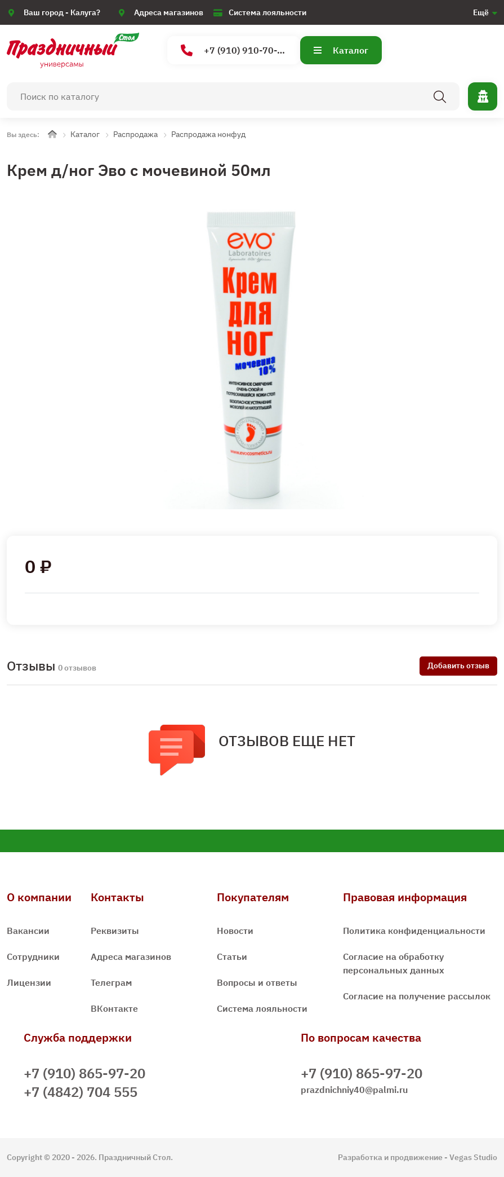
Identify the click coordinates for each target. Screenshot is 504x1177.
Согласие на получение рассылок (416, 996)
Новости (235, 930)
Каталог (341, 50)
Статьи (232, 956)
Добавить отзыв (458, 665)
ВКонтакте (114, 1008)
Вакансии (28, 930)
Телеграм (111, 982)
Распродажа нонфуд (208, 134)
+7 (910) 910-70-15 (234, 50)
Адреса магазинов (168, 12)
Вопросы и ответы (257, 982)
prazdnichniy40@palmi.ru (354, 1089)
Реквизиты (115, 930)
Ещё (481, 12)
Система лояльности (267, 12)
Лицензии (29, 982)
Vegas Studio (473, 1157)
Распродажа (135, 134)
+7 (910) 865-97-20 (84, 1073)
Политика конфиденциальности (414, 930)
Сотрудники (33, 956)
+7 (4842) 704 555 (80, 1092)
